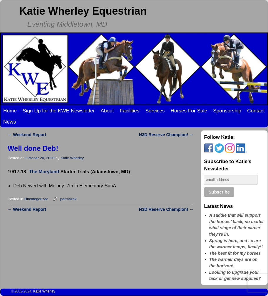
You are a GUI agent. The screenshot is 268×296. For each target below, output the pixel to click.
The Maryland (44, 171)
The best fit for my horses (235, 253)
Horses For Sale (189, 111)
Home (10, 111)
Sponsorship (227, 111)
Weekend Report (27, 134)
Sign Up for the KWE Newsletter (59, 111)
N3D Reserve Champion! (166, 134)
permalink (68, 199)
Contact (256, 111)
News (9, 122)
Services (155, 111)
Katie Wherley (72, 158)
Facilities (129, 111)
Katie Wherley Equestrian (83, 11)
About (107, 111)
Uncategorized (36, 199)
